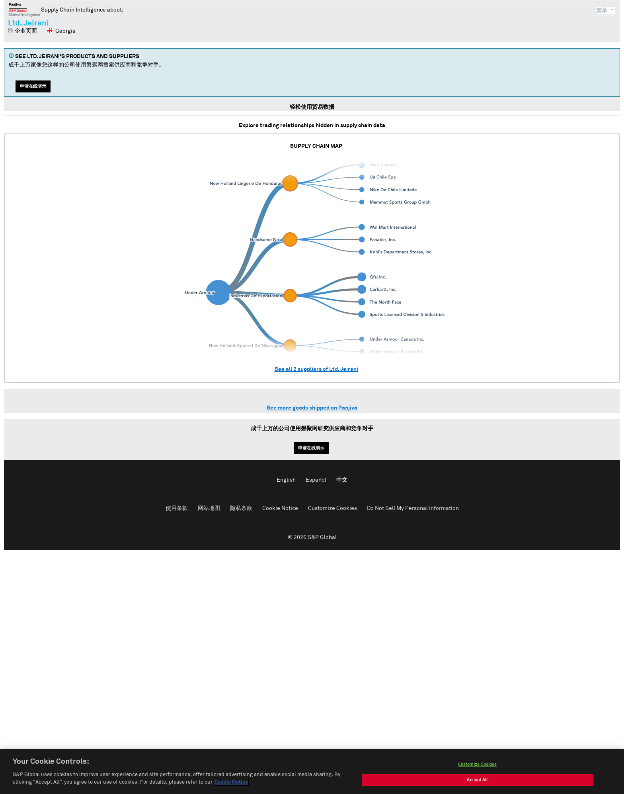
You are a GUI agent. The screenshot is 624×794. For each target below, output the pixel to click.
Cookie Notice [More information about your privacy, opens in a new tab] (231, 784)
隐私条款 (241, 508)
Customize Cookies (332, 508)
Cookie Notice (280, 508)
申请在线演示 (33, 86)
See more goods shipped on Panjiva (312, 408)
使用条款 (177, 508)
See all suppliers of (316, 369)
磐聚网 (24, 9)
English (286, 480)
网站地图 (209, 508)
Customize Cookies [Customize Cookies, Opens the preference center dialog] (477, 766)
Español (316, 480)
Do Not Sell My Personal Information (413, 508)
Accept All (477, 782)
